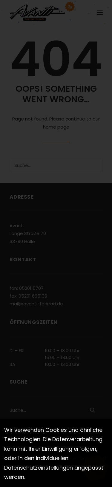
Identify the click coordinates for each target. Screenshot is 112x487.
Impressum (67, 458)
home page (56, 127)
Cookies (56, 465)
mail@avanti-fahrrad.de (36, 304)
